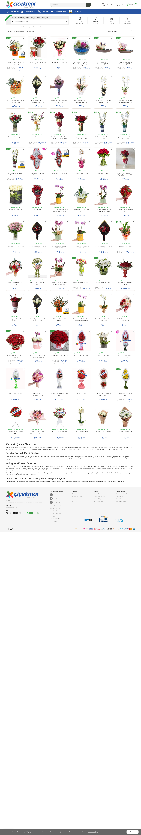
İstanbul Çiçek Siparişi (55, 505)
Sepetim (131, 4)
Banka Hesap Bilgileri (77, 496)
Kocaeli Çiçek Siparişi (55, 513)
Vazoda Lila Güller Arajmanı (15, 246)
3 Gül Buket (37, 209)
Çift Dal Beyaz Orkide (81, 432)
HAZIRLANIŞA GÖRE (58, 11)
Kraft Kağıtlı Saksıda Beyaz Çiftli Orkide (103, 319)
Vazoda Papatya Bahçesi (37, 137)
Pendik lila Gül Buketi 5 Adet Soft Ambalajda (59, 101)
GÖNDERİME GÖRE (28, 11)
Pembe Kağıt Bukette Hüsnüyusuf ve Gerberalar (37, 432)
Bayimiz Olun (75, 501)
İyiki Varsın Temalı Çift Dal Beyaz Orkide (125, 137)
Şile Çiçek (69, 481)
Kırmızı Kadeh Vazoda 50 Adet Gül (125, 283)
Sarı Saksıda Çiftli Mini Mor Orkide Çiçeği (81, 247)
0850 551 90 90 (14, 513)
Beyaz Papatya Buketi (125, 432)
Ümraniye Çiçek (41, 481)
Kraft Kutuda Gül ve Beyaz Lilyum (81, 210)
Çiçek (14, 27)
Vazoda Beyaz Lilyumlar (103, 282)
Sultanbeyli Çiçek (101, 481)
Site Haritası (75, 499)
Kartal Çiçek (112, 481)
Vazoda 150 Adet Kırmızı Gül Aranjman (15, 356)
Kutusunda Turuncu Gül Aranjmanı (59, 319)
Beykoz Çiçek (60, 481)
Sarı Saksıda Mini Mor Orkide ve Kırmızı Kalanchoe (59, 210)
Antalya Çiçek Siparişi (55, 518)
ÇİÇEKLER (43, 11)
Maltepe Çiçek (10, 481)
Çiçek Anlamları (120, 499)
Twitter (54, 498)
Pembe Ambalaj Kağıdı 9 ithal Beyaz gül (59, 63)
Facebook (55, 494)
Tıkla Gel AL (74, 11)
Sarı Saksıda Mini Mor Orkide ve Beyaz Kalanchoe (81, 319)
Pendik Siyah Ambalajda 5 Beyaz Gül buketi (37, 319)
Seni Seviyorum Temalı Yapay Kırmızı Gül (15, 319)
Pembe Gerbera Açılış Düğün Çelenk (59, 394)
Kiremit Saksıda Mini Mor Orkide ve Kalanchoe (59, 283)
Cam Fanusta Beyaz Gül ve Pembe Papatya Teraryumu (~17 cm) (81, 63)
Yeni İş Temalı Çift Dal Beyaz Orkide (103, 137)
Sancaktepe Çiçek (78, 481)
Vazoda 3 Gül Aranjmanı (15, 137)
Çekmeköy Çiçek (90, 481)
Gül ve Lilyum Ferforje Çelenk (59, 432)
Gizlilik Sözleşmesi (98, 499)
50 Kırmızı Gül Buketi (103, 173)
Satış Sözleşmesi (98, 501)
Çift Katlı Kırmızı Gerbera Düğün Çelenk (103, 394)
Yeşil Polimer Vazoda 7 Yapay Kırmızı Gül (81, 137)
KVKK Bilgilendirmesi (99, 496)
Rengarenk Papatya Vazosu (81, 282)
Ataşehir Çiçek (51, 481)
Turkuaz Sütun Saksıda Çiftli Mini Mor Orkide (59, 247)
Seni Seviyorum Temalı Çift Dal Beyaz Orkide (15, 174)
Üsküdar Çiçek (30, 481)
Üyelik (120, 4)
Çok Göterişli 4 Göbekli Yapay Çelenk (37, 174)
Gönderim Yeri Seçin (22, 22)
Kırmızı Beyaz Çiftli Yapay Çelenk (125, 356)
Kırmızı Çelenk (81, 393)
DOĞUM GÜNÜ (13, 11)
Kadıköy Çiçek (20, 481)
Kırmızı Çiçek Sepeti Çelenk (81, 355)
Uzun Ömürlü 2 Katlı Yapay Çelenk (59, 174)
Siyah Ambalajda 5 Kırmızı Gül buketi (37, 247)
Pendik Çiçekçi (53, 521)
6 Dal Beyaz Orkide (103, 355)
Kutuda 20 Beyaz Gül (15, 209)
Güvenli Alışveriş (98, 494)
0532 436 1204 (33, 513)
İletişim (73, 504)
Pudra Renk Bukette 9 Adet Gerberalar (125, 319)
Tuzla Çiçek (120, 481)
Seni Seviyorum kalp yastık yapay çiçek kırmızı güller (59, 137)
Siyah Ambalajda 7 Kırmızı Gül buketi (103, 247)
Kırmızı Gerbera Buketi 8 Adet (125, 210)
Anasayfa (8, 27)
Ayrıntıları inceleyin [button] (92, 832)
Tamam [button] (132, 832)
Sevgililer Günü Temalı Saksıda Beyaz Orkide (125, 101)
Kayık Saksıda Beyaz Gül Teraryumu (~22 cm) (103, 63)
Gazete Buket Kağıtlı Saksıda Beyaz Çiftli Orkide (81, 101)
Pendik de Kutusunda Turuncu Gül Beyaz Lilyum (15, 63)
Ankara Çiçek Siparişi (55, 508)
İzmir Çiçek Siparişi (55, 511)
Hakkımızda (75, 494)
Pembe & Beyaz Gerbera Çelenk (37, 283)
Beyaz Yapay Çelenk (15, 393)
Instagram (55, 502)
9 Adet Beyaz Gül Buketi (103, 432)
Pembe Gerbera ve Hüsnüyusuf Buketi (37, 394)
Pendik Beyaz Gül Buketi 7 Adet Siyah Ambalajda (37, 101)
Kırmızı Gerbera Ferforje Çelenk (15, 432)
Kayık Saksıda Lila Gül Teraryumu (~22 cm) (125, 63)
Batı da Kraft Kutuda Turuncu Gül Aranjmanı (15, 101)
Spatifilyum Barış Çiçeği (125, 246)
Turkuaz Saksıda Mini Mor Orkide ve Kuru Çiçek (103, 210)
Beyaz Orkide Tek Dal (81, 173)
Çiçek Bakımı (119, 496)
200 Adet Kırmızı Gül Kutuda (59, 355)
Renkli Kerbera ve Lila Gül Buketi (15, 283)
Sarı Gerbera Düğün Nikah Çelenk (125, 394)
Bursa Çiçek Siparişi (55, 516)
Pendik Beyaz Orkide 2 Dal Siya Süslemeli (103, 101)
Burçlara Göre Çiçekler (122, 494)
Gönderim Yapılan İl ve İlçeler (101, 504)
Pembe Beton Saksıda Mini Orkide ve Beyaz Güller (37, 356)
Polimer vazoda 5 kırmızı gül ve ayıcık (37, 63)
